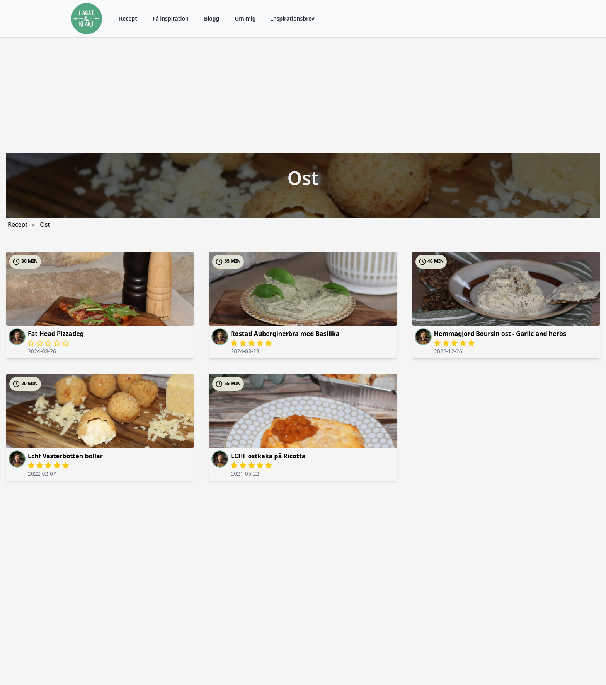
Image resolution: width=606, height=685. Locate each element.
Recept (128, 18)
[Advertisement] (303, 95)
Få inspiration (171, 18)
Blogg (211, 18)
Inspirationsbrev (293, 18)
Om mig (245, 18)
